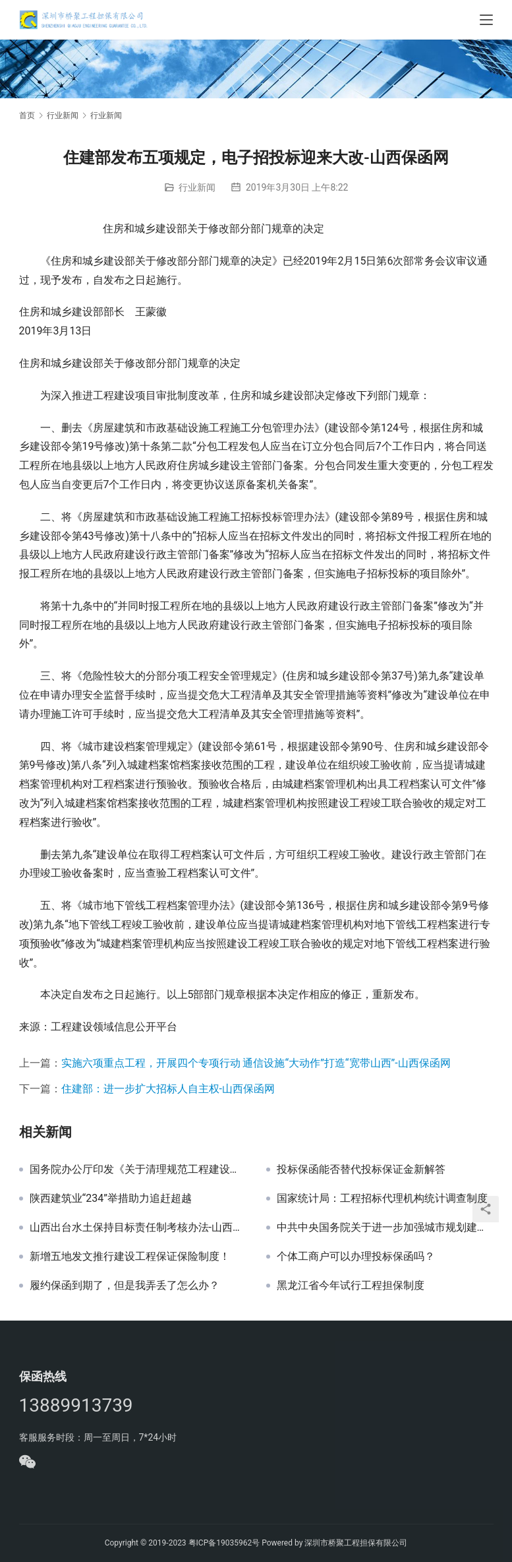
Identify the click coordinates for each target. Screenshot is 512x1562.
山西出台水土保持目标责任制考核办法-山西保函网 (138, 1228)
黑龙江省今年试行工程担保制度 (350, 1286)
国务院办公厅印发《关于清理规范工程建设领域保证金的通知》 (138, 1169)
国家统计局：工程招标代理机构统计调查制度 (382, 1198)
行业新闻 (197, 187)
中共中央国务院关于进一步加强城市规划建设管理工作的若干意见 (385, 1228)
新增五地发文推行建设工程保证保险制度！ (130, 1257)
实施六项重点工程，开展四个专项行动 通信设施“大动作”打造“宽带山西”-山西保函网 (256, 1063)
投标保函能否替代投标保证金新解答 (361, 1169)
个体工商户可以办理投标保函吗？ (356, 1257)
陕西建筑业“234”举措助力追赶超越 (111, 1198)
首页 (27, 115)
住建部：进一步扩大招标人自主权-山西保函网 (168, 1088)
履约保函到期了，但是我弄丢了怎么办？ (124, 1286)
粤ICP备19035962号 (224, 1542)
